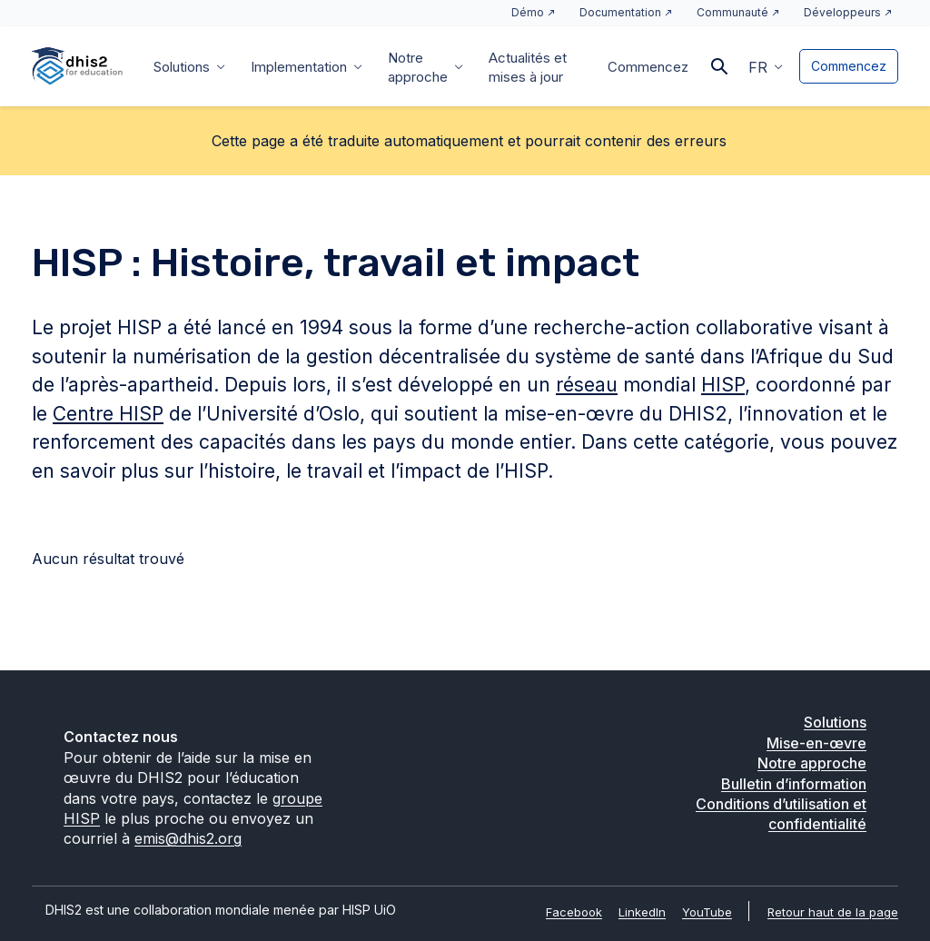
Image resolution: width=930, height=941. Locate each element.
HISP (723, 384)
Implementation (299, 66)
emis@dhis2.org (188, 838)
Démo (527, 12)
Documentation (620, 12)
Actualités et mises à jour (528, 67)
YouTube (707, 912)
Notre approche (418, 67)
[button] (765, 66)
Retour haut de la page (832, 912)
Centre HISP (108, 413)
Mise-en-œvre (816, 743)
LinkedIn (642, 912)
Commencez (648, 66)
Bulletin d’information (793, 784)
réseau (587, 384)
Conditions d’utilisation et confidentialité (781, 814)
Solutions (181, 66)
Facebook (574, 912)
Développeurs (842, 12)
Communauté (732, 12)
